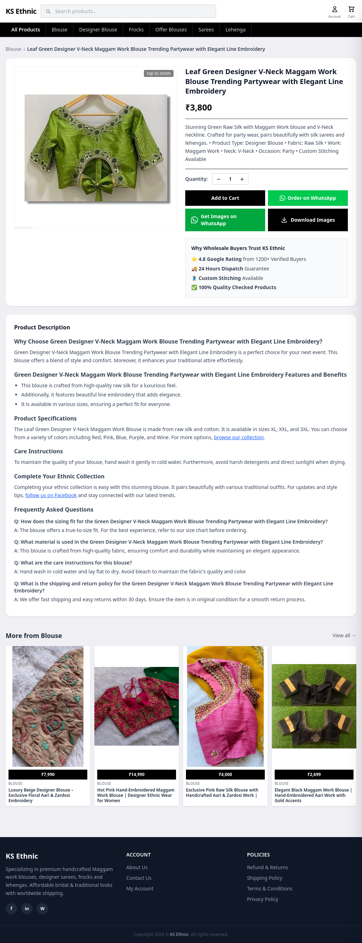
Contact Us (138, 878)
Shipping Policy (264, 878)
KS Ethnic (21, 11)
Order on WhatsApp (308, 198)
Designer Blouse (98, 29)
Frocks (136, 29)
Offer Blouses (171, 29)
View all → (344, 635)
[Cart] (351, 9)
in (27, 909)
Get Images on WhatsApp (214, 220)
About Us (136, 867)
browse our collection (239, 437)
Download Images (308, 219)
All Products (25, 29)
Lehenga (236, 29)
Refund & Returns (267, 867)
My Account (139, 888)
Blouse (59, 29)
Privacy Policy (262, 899)
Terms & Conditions (270, 888)
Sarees (206, 29)
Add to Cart (225, 198)
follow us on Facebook (51, 495)
